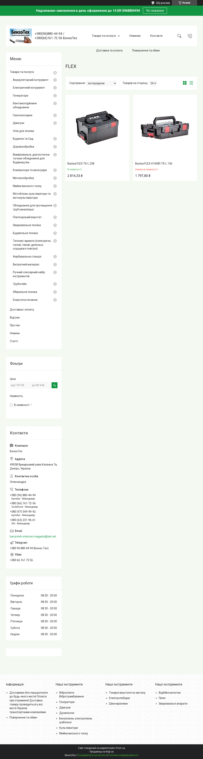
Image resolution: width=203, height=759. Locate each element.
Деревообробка (23, 146)
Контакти (156, 35)
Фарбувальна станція (27, 256)
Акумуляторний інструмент (31, 79)
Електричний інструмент (29, 87)
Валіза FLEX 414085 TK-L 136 (153, 163)
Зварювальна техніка (27, 225)
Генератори (20, 95)
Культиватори (68, 727)
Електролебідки (119, 698)
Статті (14, 341)
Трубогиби (20, 284)
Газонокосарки (22, 115)
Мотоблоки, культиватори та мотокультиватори (32, 195)
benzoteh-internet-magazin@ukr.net (33, 536)
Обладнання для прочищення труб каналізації (32, 207)
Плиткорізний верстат (27, 217)
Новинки (135, 35)
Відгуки (15, 317)
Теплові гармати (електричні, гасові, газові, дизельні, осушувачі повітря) (32, 244)
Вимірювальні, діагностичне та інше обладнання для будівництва (31, 158)
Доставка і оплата (22, 309)
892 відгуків (163, 2)
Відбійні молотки (170, 692)
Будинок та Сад (23, 138)
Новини (15, 333)
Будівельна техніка (25, 233)
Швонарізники (118, 703)
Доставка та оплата (109, 50)
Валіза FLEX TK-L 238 (80, 163)
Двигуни (18, 123)
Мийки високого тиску (27, 186)
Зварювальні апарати (173, 703)
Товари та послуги (104, 35)
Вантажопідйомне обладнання (25, 105)
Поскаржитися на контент (91, 755)
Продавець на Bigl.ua (102, 751)
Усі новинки (155, 11)
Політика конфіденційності (123, 755)
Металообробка (23, 178)
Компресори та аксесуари (30, 170)
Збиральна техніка (25, 291)
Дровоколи (66, 712)
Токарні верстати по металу (127, 692)
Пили (162, 698)
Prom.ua (120, 748)
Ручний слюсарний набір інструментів (29, 274)
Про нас (15, 325)
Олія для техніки (23, 131)
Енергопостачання (25, 299)
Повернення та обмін (146, 50)
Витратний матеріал (26, 264)
